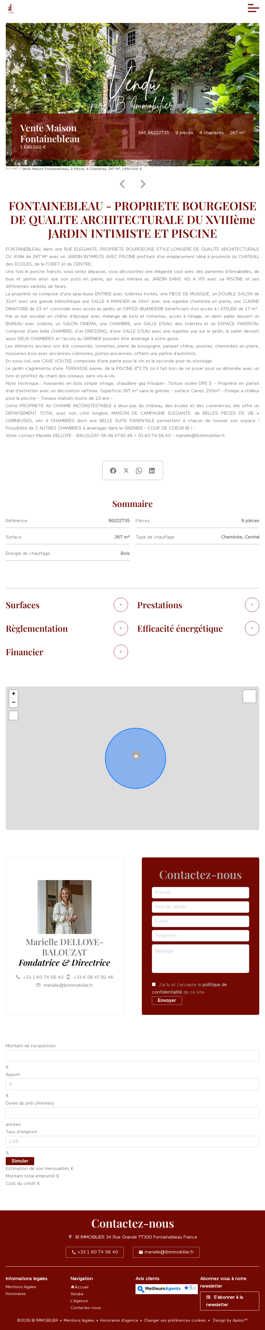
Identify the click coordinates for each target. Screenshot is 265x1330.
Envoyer (167, 1000)
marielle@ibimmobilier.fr (68, 985)
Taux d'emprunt (21, 1132)
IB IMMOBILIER (90, 1237)
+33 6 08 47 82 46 (93, 977)
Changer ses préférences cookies (175, 1321)
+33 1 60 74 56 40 (43, 977)
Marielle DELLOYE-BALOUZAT (65, 947)
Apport (13, 1074)
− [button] (14, 703)
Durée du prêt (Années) (30, 1103)
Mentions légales (79, 1321)
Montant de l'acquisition (31, 1046)
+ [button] (14, 694)
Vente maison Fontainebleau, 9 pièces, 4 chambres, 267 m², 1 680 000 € (82, 169)
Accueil (12, 168)
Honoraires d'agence (119, 1321)
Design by (230, 1321)
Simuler (19, 1161)
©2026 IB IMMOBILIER (37, 1321)
